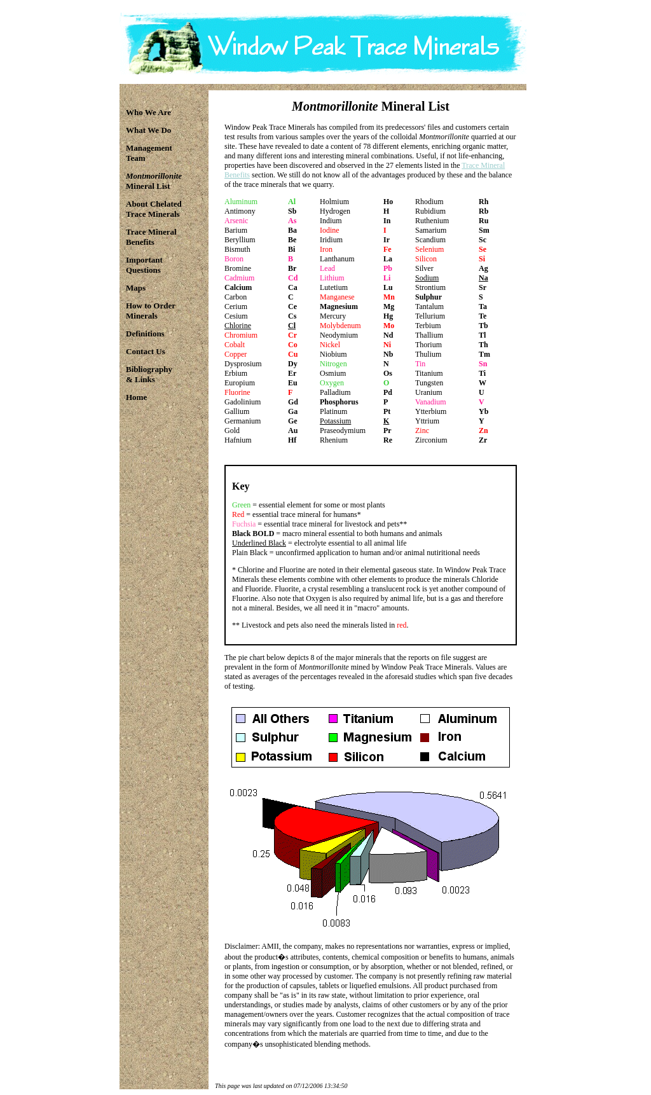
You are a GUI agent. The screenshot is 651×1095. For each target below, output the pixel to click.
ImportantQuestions (144, 265)
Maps (136, 288)
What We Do (148, 130)
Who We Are (148, 112)
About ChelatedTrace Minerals (154, 209)
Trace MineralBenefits (151, 237)
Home (136, 397)
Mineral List (154, 181)
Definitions (145, 333)
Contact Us (145, 351)
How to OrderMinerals (150, 310)
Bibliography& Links (149, 374)
